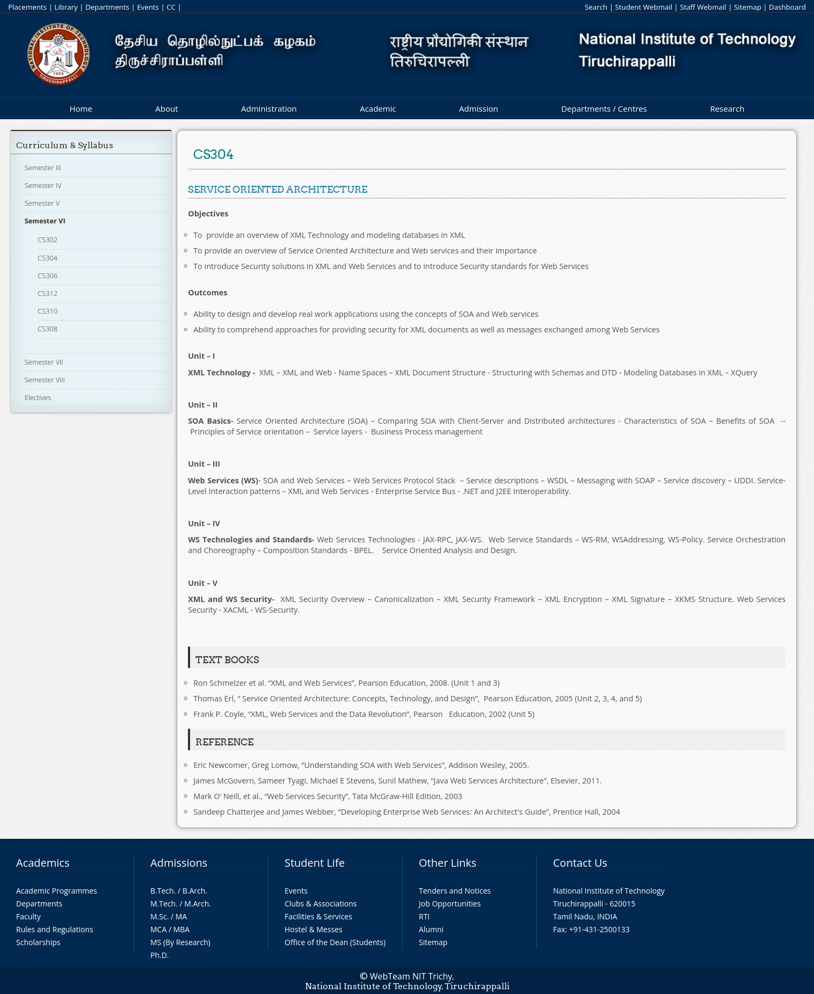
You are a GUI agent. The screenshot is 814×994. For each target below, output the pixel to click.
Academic (378, 108)
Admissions (178, 862)
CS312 (47, 293)
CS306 (47, 275)
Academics (42, 862)
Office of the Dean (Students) (335, 942)
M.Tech (163, 903)
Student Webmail (643, 7)
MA (181, 916)
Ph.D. (159, 955)
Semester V (42, 203)
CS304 (47, 258)
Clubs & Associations (321, 903)
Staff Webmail (703, 7)
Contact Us (580, 862)
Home (80, 108)
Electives (38, 397)
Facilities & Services (318, 916)
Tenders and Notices (455, 891)
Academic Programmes (56, 891)
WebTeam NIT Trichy (411, 976)
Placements (27, 7)
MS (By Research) (180, 942)
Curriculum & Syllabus (64, 145)
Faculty (28, 916)
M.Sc (158, 916)
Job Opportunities (450, 903)
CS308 (47, 328)
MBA (181, 929)
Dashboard (787, 7)
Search (596, 7)
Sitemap (747, 7)
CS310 (47, 311)
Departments (107, 7)
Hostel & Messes (314, 929)
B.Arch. (195, 891)
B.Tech (162, 891)
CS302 (47, 239)
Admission (478, 108)
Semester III (43, 167)
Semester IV (43, 185)
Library (65, 7)
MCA (158, 929)
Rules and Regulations (54, 929)
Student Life (315, 862)
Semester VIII (45, 379)
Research (727, 108)
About (166, 108)
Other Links (447, 862)
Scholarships (38, 942)
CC (171, 7)
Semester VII (44, 362)
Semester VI (45, 221)
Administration (269, 108)
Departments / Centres (604, 108)
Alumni (431, 929)
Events (148, 7)
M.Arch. (197, 903)
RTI (424, 916)
